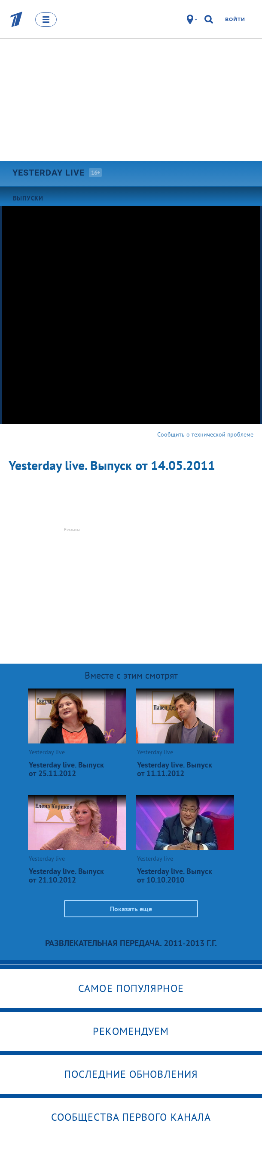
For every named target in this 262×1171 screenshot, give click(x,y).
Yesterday (48, 172)
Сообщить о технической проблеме (205, 434)
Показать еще (131, 908)
